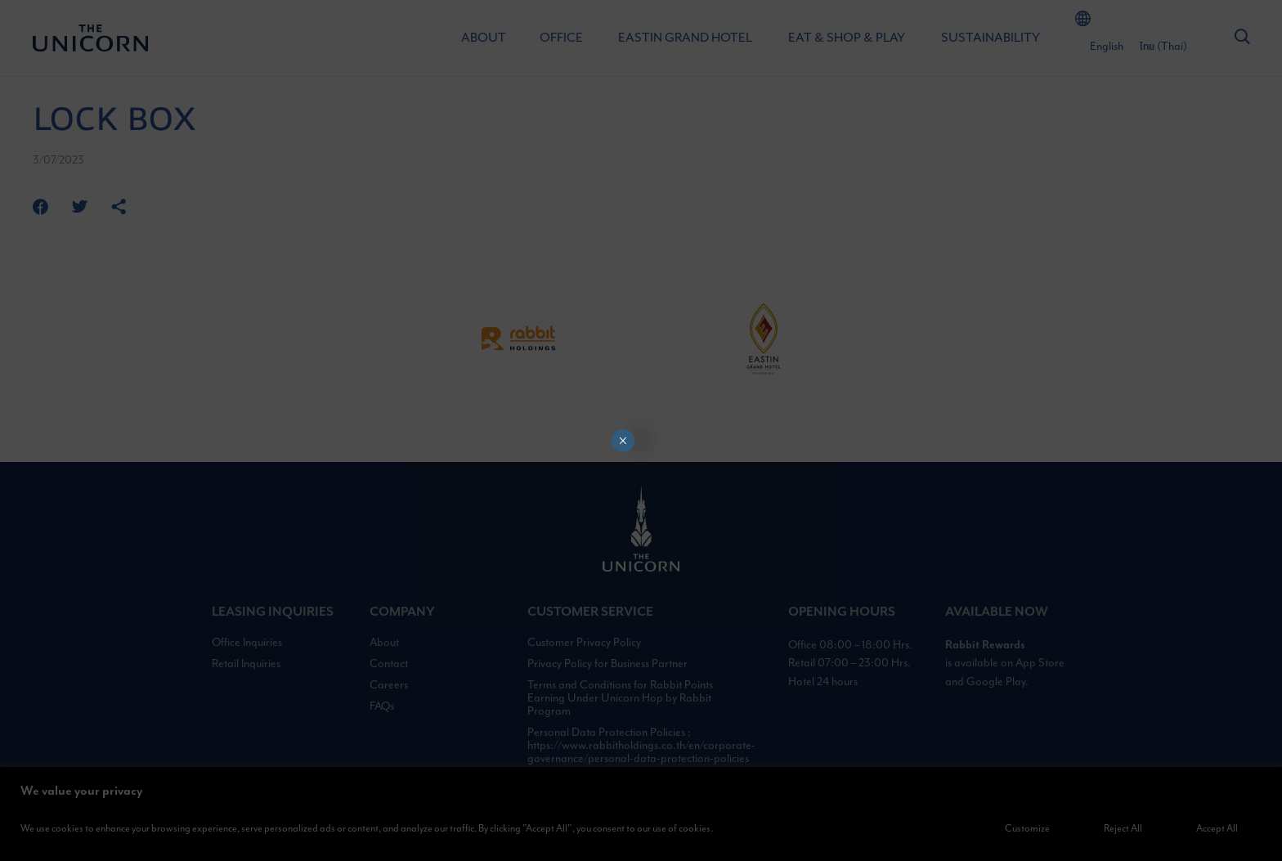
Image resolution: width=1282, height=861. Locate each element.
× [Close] (622, 441)
